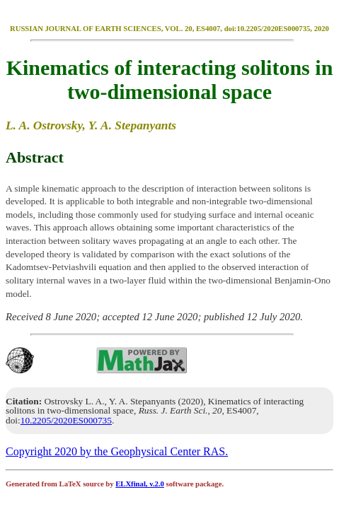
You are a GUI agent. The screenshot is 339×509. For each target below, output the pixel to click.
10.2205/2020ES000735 (66, 420)
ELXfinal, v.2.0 (139, 484)
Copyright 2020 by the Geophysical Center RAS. (117, 451)
